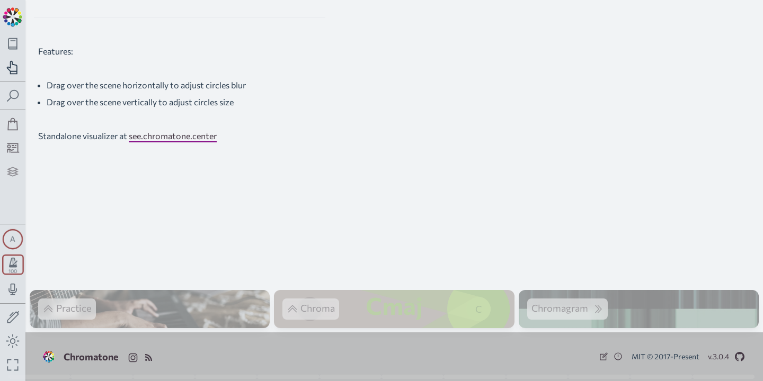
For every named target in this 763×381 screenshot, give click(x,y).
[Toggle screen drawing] (13, 318)
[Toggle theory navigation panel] (13, 44)
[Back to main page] (12, 16)
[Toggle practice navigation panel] (13, 67)
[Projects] (13, 172)
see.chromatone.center (173, 136)
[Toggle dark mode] (13, 341)
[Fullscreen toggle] (13, 365)
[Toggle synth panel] (13, 239)
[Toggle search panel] (13, 96)
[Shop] (13, 124)
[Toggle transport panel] (13, 265)
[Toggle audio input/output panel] (13, 289)
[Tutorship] (13, 148)
